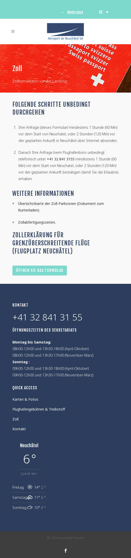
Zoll (15, 419)
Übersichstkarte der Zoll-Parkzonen (47, 203)
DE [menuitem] (101, 12)
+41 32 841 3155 (60, 159)
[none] (103, 12)
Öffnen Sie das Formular (39, 270)
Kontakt (19, 428)
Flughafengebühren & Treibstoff (38, 409)
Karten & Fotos (25, 399)
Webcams (75, 12)
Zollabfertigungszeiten (36, 222)
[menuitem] (103, 12)
